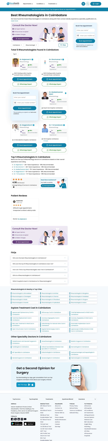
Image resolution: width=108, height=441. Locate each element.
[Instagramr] (22, 419)
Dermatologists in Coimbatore (80, 347)
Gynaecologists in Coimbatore (51, 358)
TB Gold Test (44, 424)
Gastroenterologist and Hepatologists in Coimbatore (82, 353)
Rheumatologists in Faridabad (80, 296)
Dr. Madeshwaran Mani (56, 93)
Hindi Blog (87, 426)
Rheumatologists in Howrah (20, 302)
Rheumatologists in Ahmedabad (21, 293)
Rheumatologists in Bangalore (80, 293)
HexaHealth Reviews (90, 429)
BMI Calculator (88, 422)
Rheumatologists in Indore (78, 302)
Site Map (57, 426)
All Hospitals (88, 408)
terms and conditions (81, 46)
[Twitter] (15, 419)
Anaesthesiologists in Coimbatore (52, 341)
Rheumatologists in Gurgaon (79, 299)
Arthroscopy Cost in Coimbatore (51, 312)
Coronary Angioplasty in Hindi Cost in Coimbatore (82, 319)
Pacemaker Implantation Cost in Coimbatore (80, 324)
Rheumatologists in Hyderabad (51, 302)
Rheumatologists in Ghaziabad (51, 299)
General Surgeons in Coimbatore (22, 358)
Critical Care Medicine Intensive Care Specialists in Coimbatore (53, 348)
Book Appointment (24, 79)
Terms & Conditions (76, 410)
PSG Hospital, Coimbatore (51, 139)
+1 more (45, 141)
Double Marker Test (46, 417)
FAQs (56, 415)
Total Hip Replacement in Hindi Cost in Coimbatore (82, 313)
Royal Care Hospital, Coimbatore (53, 108)
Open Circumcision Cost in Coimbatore (24, 329)
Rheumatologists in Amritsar (50, 293)
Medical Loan (88, 420)
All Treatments (88, 413)
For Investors (59, 410)
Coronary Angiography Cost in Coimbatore (50, 319)
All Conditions (88, 410)
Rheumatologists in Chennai (50, 296)
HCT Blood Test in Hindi (45, 421)
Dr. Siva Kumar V (55, 59)
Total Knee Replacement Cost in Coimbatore (21, 319)
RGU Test (43, 438)
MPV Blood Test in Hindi (45, 407)
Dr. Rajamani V (25, 59)
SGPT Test (43, 431)
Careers (57, 424)
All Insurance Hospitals (88, 435)
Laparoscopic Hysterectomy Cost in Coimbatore (22, 313)
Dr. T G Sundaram (56, 125)
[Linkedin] (18, 419)
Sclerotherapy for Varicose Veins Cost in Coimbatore (53, 324)
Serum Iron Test (45, 436)
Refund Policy (74, 408)
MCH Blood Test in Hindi (45, 412)
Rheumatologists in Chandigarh (21, 296)
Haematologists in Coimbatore (80, 358)
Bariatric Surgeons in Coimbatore (81, 341)
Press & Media (59, 417)
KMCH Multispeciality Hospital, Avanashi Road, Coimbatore (22, 74)
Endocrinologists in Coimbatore (51, 352)
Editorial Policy (74, 413)
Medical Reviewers (60, 420)
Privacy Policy (74, 406)
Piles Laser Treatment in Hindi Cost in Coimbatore (23, 324)
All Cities (86, 431)
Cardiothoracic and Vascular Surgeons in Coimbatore (24, 342)
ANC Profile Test (45, 433)
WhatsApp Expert (24, 84)
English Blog (88, 424)
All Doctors (87, 406)
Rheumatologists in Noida (19, 299)
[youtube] (25, 419)
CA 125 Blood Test (45, 426)
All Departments (89, 415)
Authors (57, 422)
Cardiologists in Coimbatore (20, 347)
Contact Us (58, 408)
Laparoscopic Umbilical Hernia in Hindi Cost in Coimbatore (82, 330)
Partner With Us (59, 413)
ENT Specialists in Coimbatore (21, 352)
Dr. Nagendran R (26, 125)
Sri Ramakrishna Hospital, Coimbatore (25, 140)
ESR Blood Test (44, 415)
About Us (58, 406)
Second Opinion (89, 417)
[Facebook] (12, 419)
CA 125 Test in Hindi (46, 429)
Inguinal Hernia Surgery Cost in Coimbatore (51, 330)
